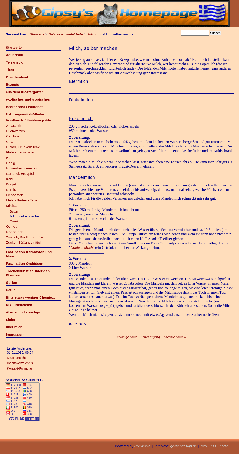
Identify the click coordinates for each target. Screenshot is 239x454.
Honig (10, 163)
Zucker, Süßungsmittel (23, 242)
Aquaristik (14, 55)
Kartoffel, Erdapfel (20, 174)
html (203, 446)
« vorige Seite (126, 337)
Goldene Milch (81, 247)
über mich (14, 327)
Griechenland (17, 77)
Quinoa (11, 226)
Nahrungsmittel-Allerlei (65, 34)
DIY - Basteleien (19, 305)
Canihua (12, 136)
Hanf (9, 158)
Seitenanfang (150, 337)
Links (10, 320)
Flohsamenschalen (20, 152)
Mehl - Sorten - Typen (23, 200)
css (213, 446)
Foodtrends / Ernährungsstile (28, 120)
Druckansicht (16, 358)
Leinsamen (14, 195)
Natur (10, 290)
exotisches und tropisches (28, 99)
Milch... (93, 34)
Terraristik (14, 62)
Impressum (15, 334)
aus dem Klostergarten (25, 92)
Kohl (9, 179)
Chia (9, 142)
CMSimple (142, 446)
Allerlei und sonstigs (23, 312)
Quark (14, 221)
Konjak (11, 184)
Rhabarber (14, 232)
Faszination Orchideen (24, 263)
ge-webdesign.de (183, 446)
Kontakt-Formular (19, 368)
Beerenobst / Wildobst (24, 107)
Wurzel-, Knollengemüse (25, 237)
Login (224, 446)
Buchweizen (15, 131)
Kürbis (11, 190)
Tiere (10, 70)
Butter (14, 211)
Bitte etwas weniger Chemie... (30, 297)
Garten (11, 283)
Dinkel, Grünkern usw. (23, 147)
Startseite (37, 34)
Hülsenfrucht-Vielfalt (21, 168)
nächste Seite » (174, 337)
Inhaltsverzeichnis (20, 363)
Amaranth (13, 126)
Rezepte (12, 84)
